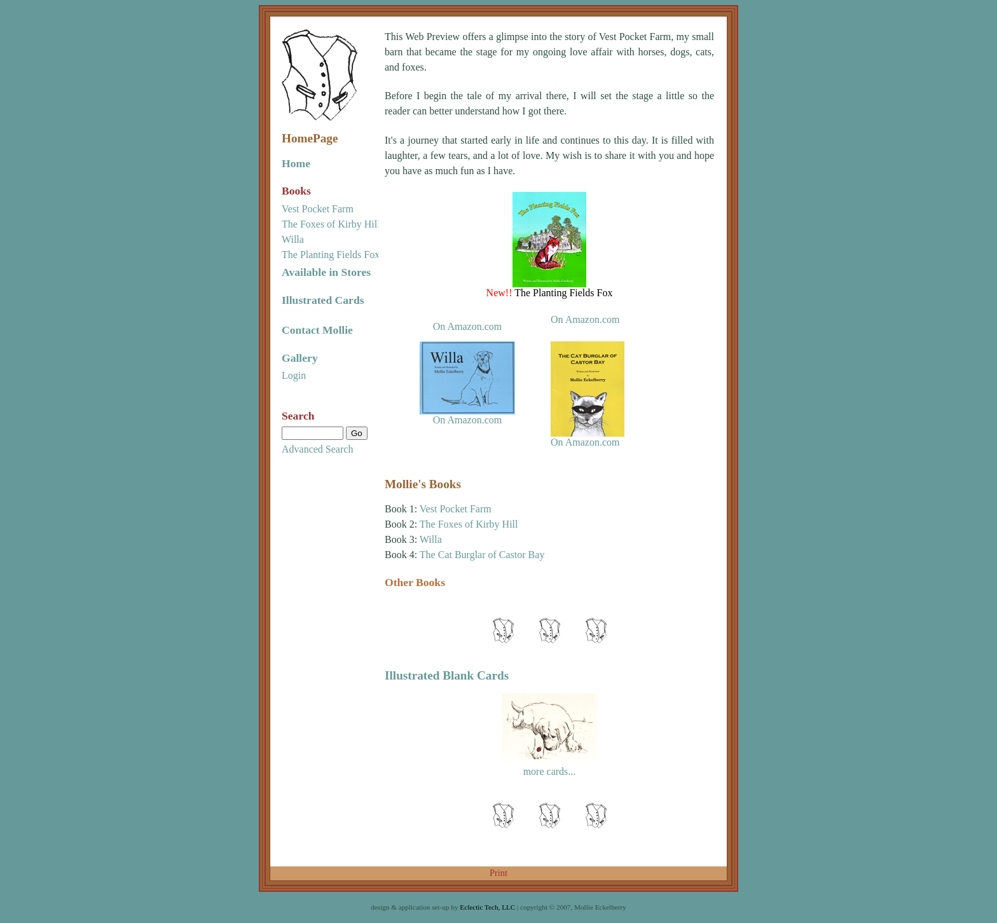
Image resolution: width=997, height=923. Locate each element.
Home (296, 163)
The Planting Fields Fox (331, 254)
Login (294, 375)
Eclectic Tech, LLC (487, 907)
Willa (293, 239)
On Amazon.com (467, 326)
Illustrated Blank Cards (447, 675)
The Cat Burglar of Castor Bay (482, 554)
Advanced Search (317, 449)
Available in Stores (326, 272)
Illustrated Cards (323, 300)
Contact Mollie (317, 330)
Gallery (300, 358)
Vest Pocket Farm (318, 208)
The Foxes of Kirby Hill (331, 224)
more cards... (549, 771)
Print (498, 873)
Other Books (415, 582)
